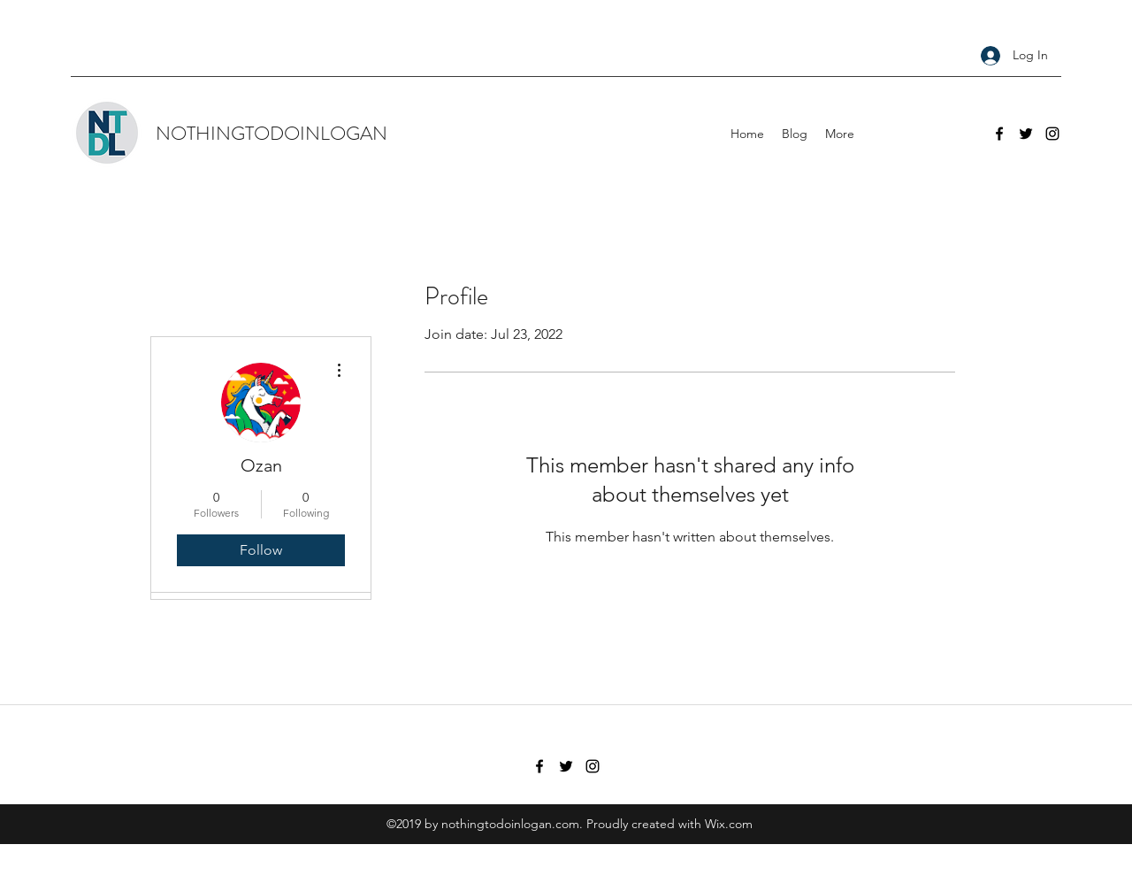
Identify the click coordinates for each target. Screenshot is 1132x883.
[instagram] (1052, 133)
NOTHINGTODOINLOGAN (271, 133)
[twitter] (1026, 133)
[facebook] (999, 133)
